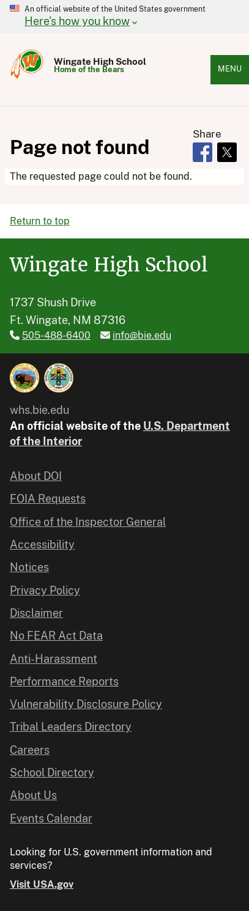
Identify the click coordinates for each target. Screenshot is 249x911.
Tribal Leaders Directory (71, 726)
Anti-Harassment (53, 658)
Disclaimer (36, 613)
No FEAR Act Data (56, 635)
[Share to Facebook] (202, 152)
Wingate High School (100, 61)
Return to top (40, 221)
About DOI (36, 476)
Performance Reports (64, 681)
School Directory (52, 772)
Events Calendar (51, 818)
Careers (30, 749)
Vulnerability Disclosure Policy (86, 704)
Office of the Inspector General (88, 521)
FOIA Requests (48, 498)
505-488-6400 (56, 335)
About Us (33, 795)
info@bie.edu (142, 335)
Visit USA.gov (41, 884)
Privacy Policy (45, 590)
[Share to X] (227, 152)
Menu (230, 68)
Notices (29, 567)
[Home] (27, 78)
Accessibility (42, 544)
